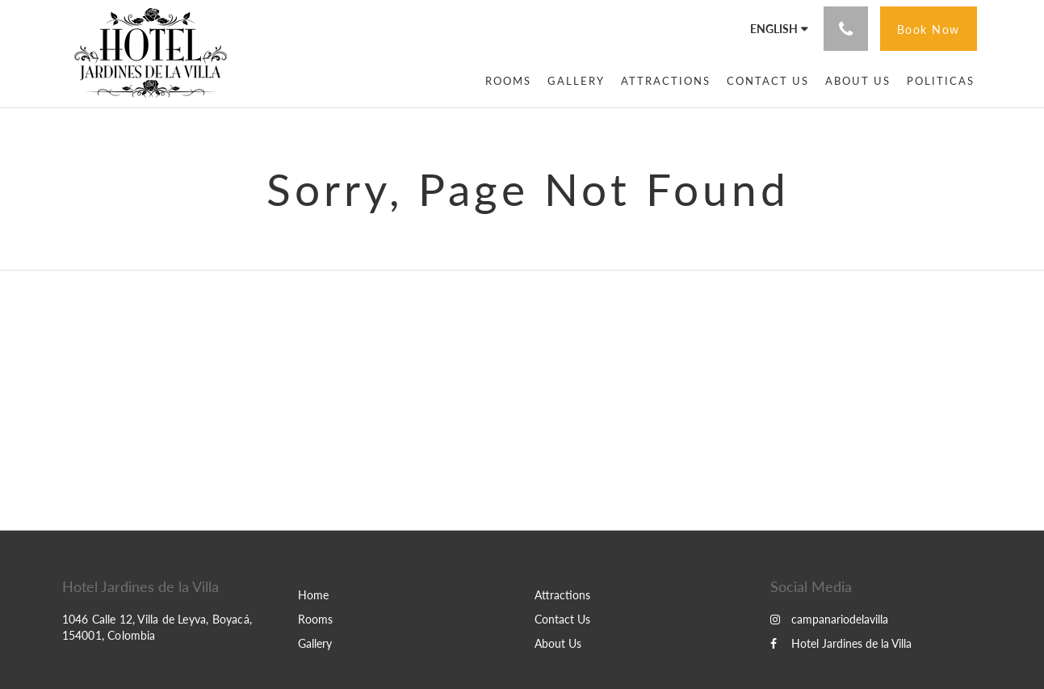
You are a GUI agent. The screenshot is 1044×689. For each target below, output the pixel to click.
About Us (558, 643)
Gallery (315, 643)
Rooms (315, 619)
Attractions (562, 595)
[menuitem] (508, 81)
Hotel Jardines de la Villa (841, 643)
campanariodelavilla (829, 619)
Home (313, 595)
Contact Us (562, 619)
